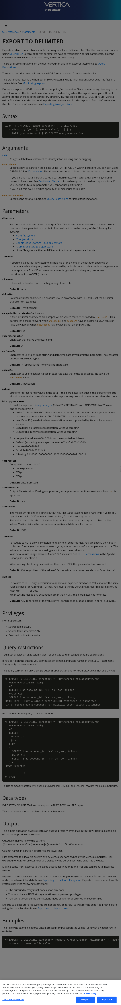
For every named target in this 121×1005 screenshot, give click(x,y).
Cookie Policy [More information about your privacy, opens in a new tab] (89, 996)
